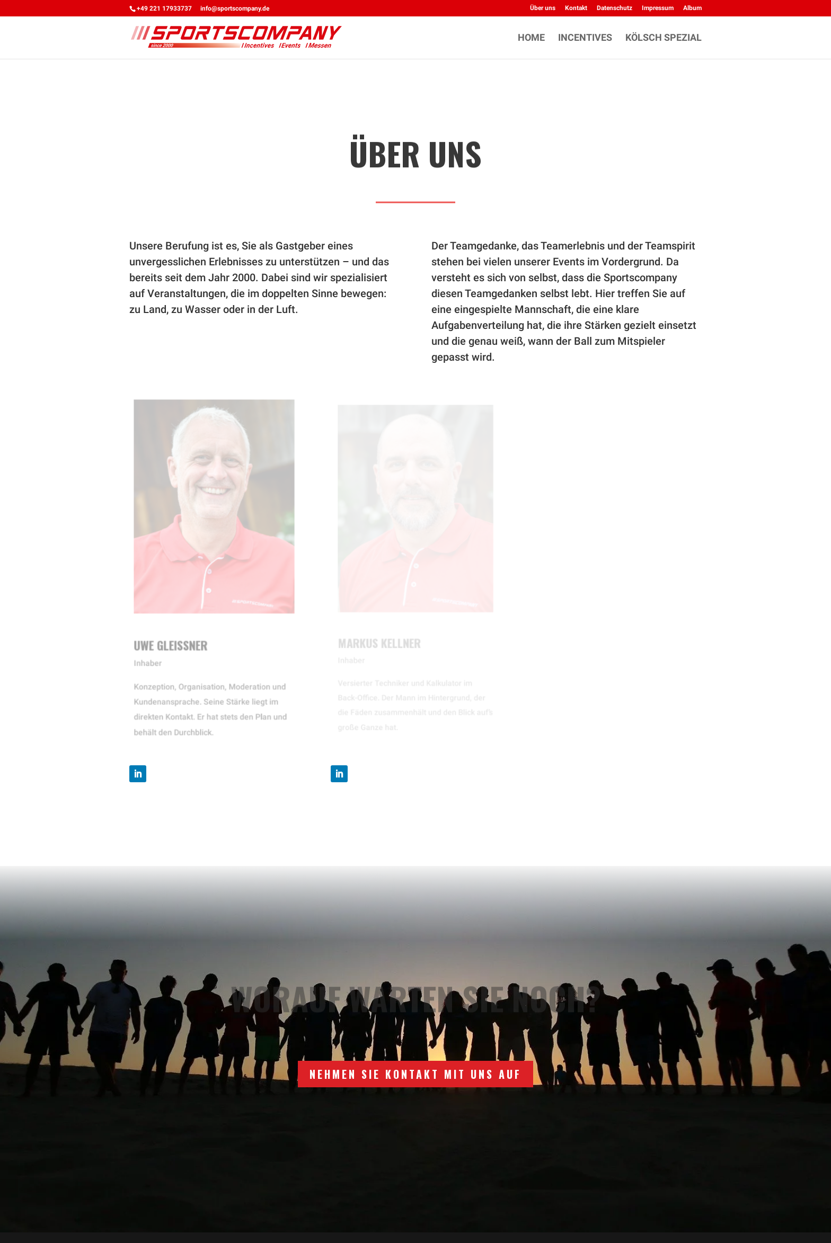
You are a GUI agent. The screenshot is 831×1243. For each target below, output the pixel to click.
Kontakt (576, 8)
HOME (531, 38)
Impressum (658, 8)
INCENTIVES (585, 38)
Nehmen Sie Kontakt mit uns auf (415, 1074)
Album (692, 8)
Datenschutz (614, 8)
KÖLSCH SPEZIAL (663, 38)
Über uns (542, 8)
